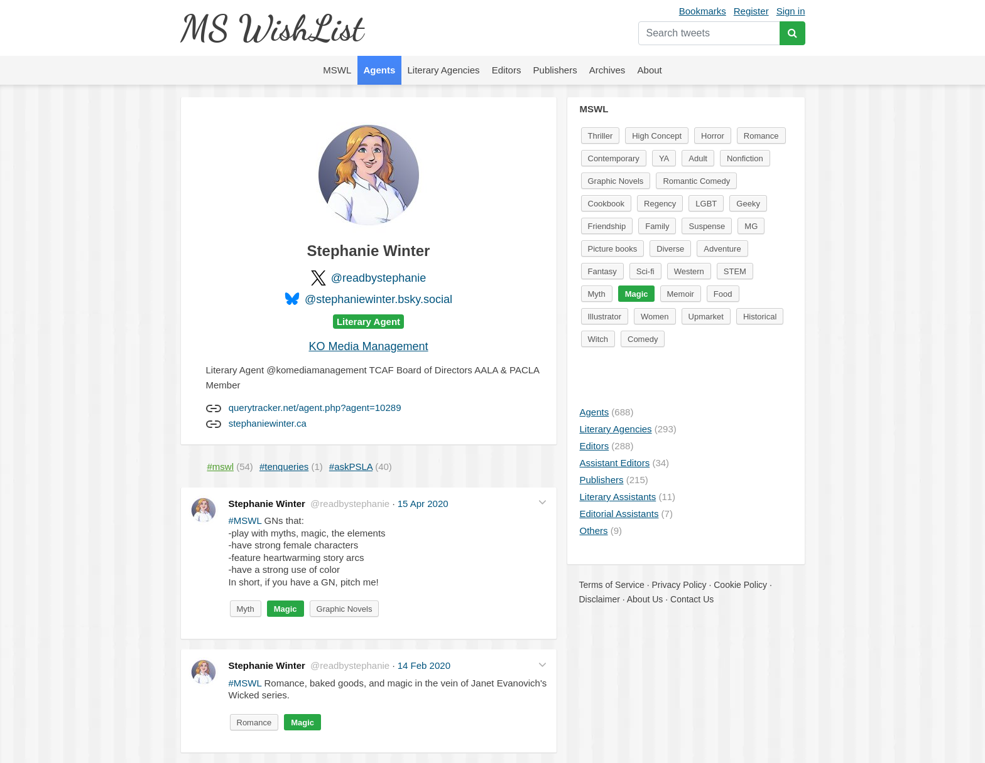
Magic (285, 609)
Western (689, 271)
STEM (735, 271)
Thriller (600, 136)
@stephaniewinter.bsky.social (378, 299)
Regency (660, 203)
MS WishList (271, 28)
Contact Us (692, 599)
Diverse (670, 248)
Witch (598, 339)
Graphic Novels (345, 609)
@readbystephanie (378, 278)
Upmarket (706, 316)
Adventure (722, 248)
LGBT (706, 203)
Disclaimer (599, 599)
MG (751, 226)
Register (751, 11)
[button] (542, 502)
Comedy (643, 339)
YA (664, 158)
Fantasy (602, 271)
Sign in (790, 11)
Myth (245, 609)
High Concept (657, 136)
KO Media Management (368, 346)
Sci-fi (645, 271)
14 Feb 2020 (424, 665)
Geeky (748, 203)
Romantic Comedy (696, 181)
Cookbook (606, 203)
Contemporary (613, 158)
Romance (254, 722)
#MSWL (245, 520)
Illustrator (604, 316)
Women (655, 316)
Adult (697, 158)
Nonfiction (745, 158)
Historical (759, 316)
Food (723, 294)
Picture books (613, 248)
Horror (712, 136)
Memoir (680, 294)
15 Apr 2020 (423, 503)
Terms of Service (612, 585)
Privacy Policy (678, 585)
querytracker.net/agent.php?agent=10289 (315, 407)
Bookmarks (702, 11)
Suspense (706, 226)
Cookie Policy (740, 585)
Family (657, 226)
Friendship (607, 226)
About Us (645, 599)
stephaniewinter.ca (268, 423)
